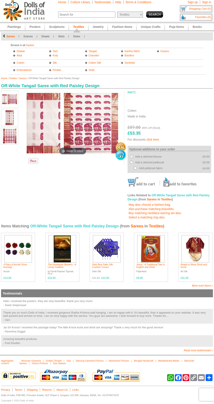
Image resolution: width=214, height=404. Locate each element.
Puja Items (176, 27)
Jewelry (98, 27)
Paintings (14, 27)
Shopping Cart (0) (200, 8)
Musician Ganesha (31, 360)
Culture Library (80, 2)
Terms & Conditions (138, 2)
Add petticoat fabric (151, 168)
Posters (35, 27)
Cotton (20, 62)
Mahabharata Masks (169, 360)
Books (197, 27)
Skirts (61, 36)
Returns (47, 389)
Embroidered (24, 70)
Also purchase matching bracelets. (151, 209)
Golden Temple (54, 360)
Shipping (32, 389)
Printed (57, 70)
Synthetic (130, 62)
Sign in (206, 2)
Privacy (5, 389)
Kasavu (164, 51)
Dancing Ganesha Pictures (90, 360)
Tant (55, 51)
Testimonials (102, 2)
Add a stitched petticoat (149, 162)
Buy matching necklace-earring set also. (155, 213)
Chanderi (94, 55)
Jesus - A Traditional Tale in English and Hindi (150, 265)
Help (118, 2)
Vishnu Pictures (40, 363)
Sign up (193, 2)
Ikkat (19, 55)
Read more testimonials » (198, 350)
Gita (69, 360)
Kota (55, 55)
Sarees (10, 36)
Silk (55, 62)
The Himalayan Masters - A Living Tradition (62, 265)
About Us (62, 389)
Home (62, 2)
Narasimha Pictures (118, 360)
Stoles (76, 36)
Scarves (28, 36)
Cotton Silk (95, 62)
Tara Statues (59, 363)
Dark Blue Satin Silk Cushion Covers (102, 265)
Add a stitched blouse (148, 156)
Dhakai (21, 51)
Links (75, 389)
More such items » (202, 285)
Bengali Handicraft (143, 360)
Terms (18, 389)
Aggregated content (7, 362)
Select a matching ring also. (147, 217)
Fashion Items (122, 27)
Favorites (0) (203, 17)
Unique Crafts (150, 27)
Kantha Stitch (132, 51)
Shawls (45, 36)
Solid (91, 70)
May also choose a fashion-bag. (150, 204)
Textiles (13, 78)
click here (152, 139)
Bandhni (129, 55)
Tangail (93, 51)
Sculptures (56, 27)
